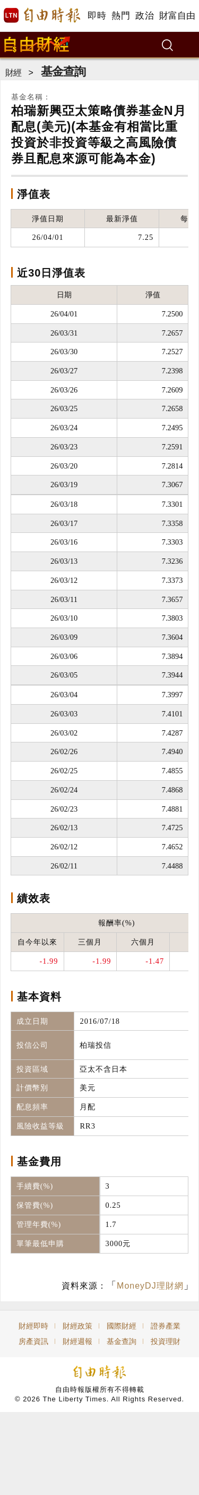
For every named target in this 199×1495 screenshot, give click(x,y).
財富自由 (177, 16)
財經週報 (77, 1341)
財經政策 (77, 1326)
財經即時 (33, 1326)
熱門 (120, 16)
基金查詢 (63, 71)
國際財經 (121, 1326)
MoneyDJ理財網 (150, 1285)
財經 (13, 72)
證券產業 (165, 1326)
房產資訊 (33, 1341)
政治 (144, 16)
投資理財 (165, 1341)
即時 (97, 16)
